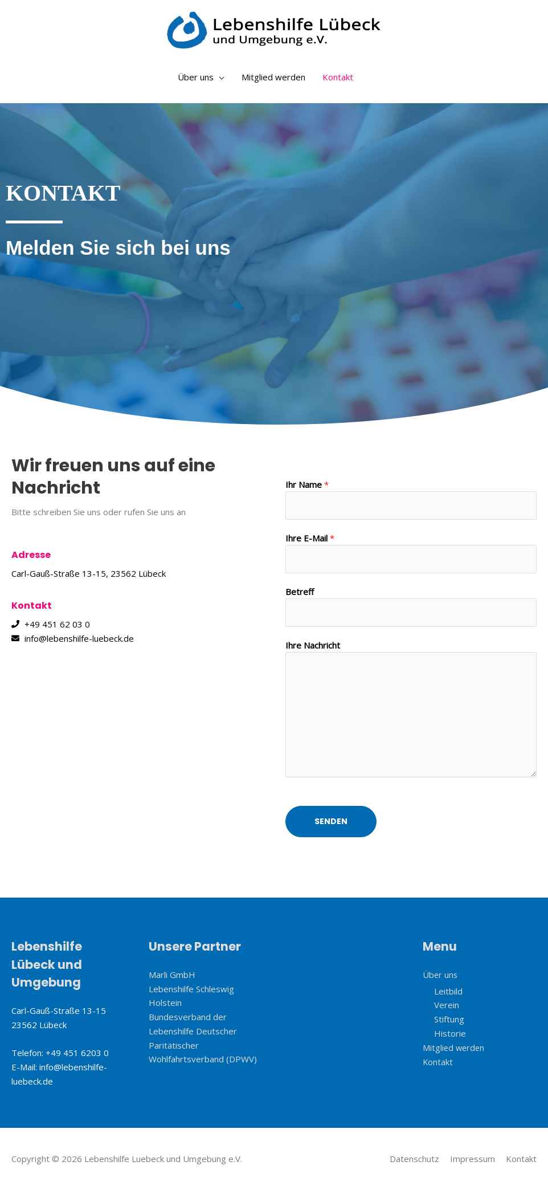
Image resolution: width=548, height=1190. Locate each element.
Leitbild (448, 990)
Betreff (299, 591)
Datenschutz (414, 1158)
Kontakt (337, 77)
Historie (450, 1033)
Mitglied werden (273, 77)
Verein (446, 1004)
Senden (330, 821)
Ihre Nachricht (312, 645)
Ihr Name (307, 484)
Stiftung (449, 1019)
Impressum (472, 1158)
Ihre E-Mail (309, 538)
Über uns (196, 77)
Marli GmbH (172, 974)
